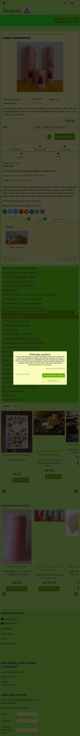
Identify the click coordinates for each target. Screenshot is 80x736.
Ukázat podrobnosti (22, 374)
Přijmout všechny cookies (53, 375)
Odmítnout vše (53, 381)
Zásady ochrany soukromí (55, 369)
